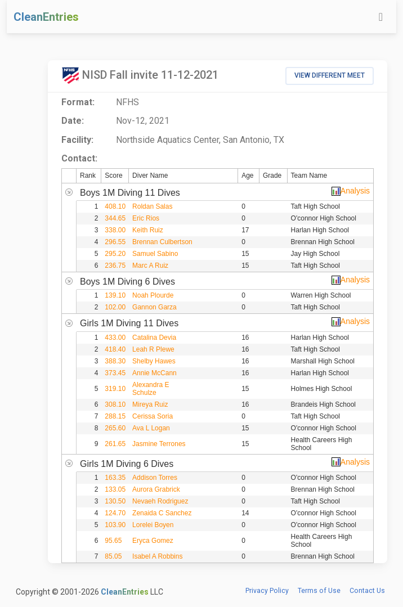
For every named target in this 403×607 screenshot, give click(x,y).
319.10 (115, 389)
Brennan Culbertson (162, 242)
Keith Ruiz (147, 230)
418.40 (115, 349)
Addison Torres (154, 478)
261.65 (115, 444)
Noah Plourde (152, 295)
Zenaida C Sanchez (161, 513)
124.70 (115, 513)
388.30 (115, 361)
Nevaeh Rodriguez (160, 501)
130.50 (115, 501)
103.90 (115, 525)
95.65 (113, 541)
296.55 (115, 242)
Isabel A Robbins (157, 556)
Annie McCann (154, 373)
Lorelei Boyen (152, 525)
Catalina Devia (154, 337)
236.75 (115, 265)
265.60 (115, 428)
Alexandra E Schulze (150, 389)
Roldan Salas (152, 206)
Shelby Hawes (154, 361)
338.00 (115, 230)
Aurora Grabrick (156, 489)
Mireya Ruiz (150, 404)
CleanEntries (46, 17)
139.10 (115, 295)
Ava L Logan (151, 428)
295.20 (115, 254)
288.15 (115, 416)
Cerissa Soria (152, 416)
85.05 (113, 556)
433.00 (115, 337)
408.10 (115, 206)
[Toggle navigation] (380, 17)
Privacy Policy (267, 591)
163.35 (115, 478)
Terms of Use (319, 591)
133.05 (115, 489)
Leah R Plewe (153, 349)
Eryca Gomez (152, 541)
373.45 (115, 373)
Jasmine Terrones (159, 444)
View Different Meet (329, 75)
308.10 (115, 404)
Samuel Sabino (155, 254)
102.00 (115, 307)
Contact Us (367, 591)
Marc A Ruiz (150, 265)
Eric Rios (145, 218)
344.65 (115, 218)
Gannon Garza (154, 307)
